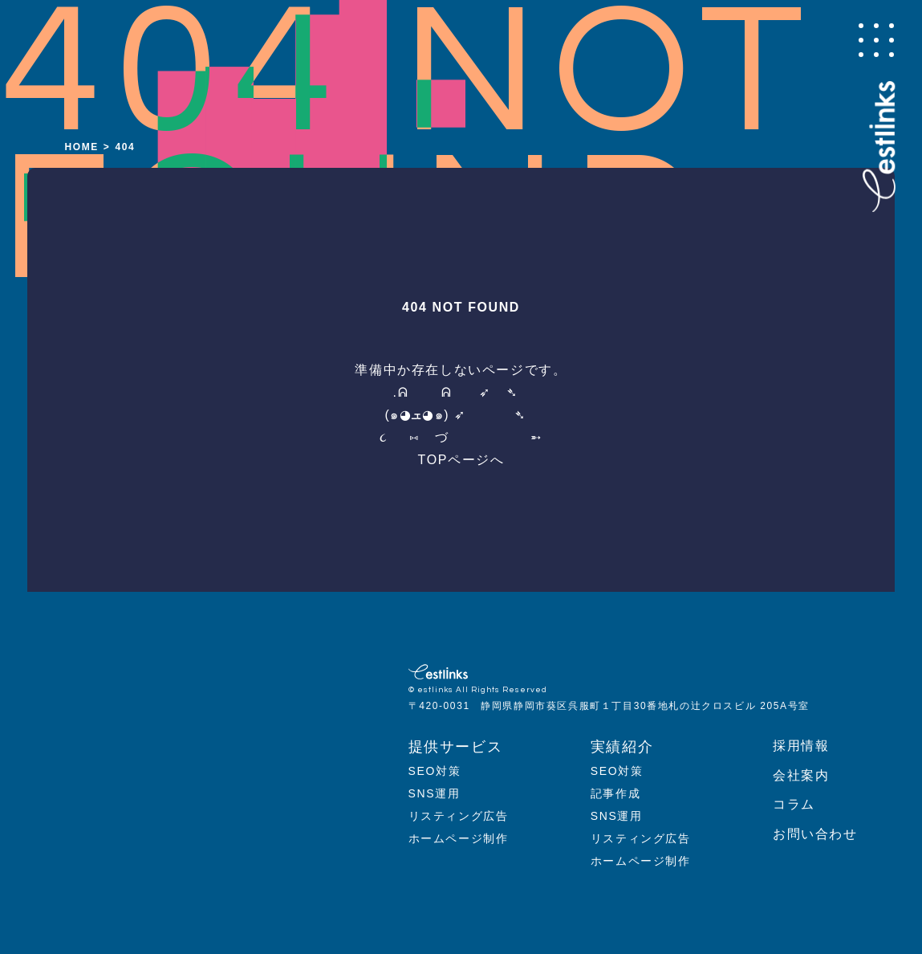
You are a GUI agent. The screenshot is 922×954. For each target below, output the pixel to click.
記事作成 (615, 793)
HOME (81, 147)
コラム (794, 804)
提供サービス (455, 747)
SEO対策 (434, 770)
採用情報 (801, 745)
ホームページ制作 (458, 838)
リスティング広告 (458, 815)
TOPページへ (461, 460)
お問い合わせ (815, 834)
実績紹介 (622, 747)
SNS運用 (434, 793)
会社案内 (801, 775)
